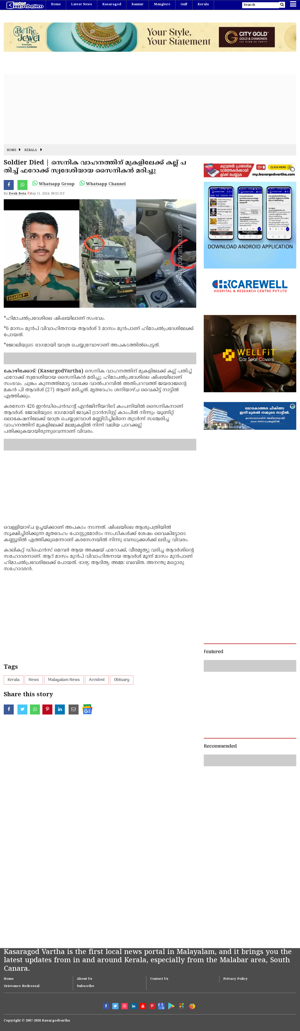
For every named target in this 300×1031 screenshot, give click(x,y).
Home (56, 4)
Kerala (203, 4)
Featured (213, 652)
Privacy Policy (235, 979)
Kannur (137, 4)
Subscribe (85, 986)
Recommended (220, 746)
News (34, 680)
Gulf (184, 4)
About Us (84, 979)
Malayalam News (64, 680)
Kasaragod (111, 4)
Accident (97, 680)
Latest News (81, 4)
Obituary (121, 680)
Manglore (162, 4)
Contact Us (159, 979)
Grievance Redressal (21, 986)
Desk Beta (17, 194)
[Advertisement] (150, 109)
